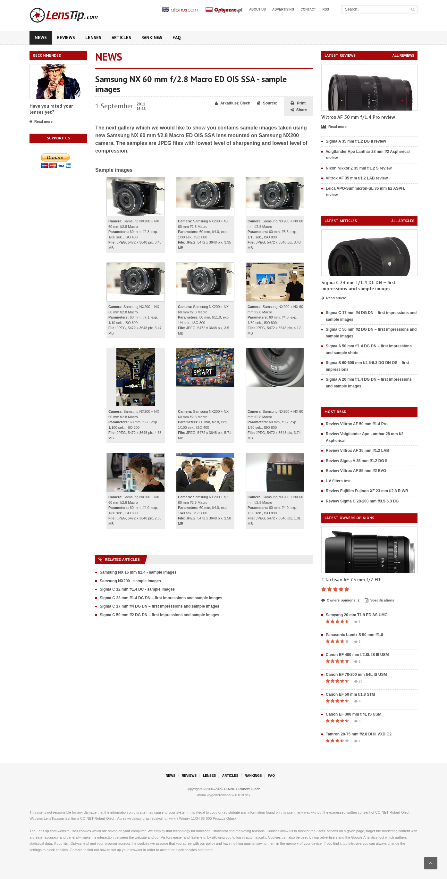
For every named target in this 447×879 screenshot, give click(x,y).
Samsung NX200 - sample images (130, 581)
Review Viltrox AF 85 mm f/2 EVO (356, 471)
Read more (41, 122)
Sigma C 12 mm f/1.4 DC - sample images (137, 589)
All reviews (403, 55)
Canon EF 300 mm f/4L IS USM (353, 714)
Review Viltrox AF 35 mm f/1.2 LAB (357, 450)
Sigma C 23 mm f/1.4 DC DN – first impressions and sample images (161, 598)
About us (257, 9)
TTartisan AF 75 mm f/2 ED (350, 579)
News (41, 37)
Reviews (66, 37)
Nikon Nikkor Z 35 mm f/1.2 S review (359, 168)
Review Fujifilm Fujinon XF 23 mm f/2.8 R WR (367, 491)
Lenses (93, 37)
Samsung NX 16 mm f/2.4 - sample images (138, 572)
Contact (308, 9)
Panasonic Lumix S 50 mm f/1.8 (354, 635)
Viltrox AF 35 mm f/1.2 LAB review (357, 178)
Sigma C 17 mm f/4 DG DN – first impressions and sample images (159, 606)
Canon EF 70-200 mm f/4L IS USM (356, 674)
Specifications (379, 600)
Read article (333, 298)
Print (298, 103)
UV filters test (338, 481)
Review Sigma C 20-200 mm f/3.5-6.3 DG (362, 501)
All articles (402, 221)
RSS (325, 9)
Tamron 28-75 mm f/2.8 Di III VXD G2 (359, 734)
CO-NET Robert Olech (242, 789)
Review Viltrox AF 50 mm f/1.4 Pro (357, 424)
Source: (267, 103)
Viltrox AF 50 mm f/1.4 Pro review (358, 117)
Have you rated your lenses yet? (51, 109)
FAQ (177, 37)
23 (358, 681)
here (78, 850)
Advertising (283, 9)
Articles (121, 37)
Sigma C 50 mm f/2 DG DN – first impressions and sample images (159, 615)
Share (299, 110)
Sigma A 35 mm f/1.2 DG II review (356, 141)
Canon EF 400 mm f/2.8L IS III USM (357, 654)
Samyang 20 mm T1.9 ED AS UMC (356, 615)
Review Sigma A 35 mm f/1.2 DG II (356, 461)
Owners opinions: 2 (340, 600)
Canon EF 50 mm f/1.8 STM (350, 694)
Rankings (151, 37)
